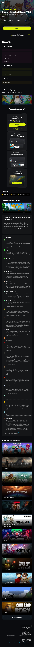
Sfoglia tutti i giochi (17, 617)
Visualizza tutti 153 (5, 197)
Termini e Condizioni (11, 635)
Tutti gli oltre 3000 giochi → (9, 9)
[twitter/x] (14, 643)
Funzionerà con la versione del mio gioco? (14, 231)
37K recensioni (4, 21)
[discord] (9, 643)
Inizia (16, 28)
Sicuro (18, 20)
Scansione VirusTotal (18, 21)
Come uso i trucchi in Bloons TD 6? (13, 228)
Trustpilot (25, 226)
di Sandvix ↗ (26, 21)
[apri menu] (32, 2)
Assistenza (17, 637)
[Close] (32, 626)
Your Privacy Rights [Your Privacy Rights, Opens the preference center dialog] (27, 643)
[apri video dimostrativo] (17, 100)
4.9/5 (4, 20)
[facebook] (19, 643)
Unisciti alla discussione (11, 433)
